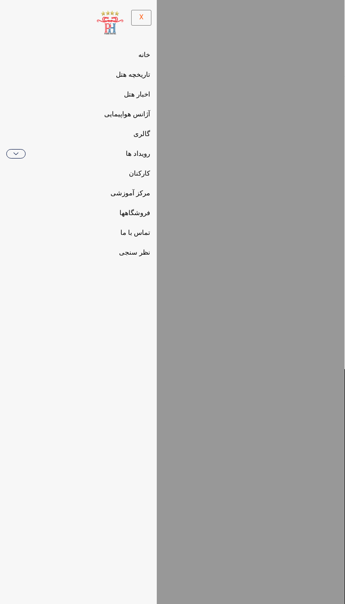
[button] (261, 536)
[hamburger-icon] (156, 38)
